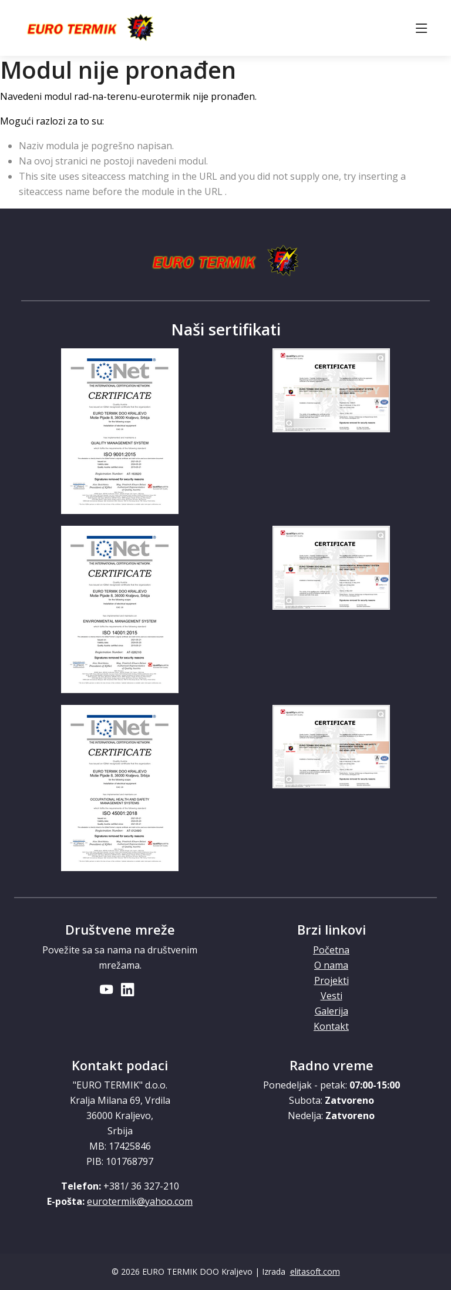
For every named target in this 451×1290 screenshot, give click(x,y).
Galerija (331, 1011)
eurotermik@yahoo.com (140, 1201)
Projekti (331, 980)
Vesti (331, 995)
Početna (331, 949)
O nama (331, 965)
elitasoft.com (315, 1271)
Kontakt (331, 1026)
